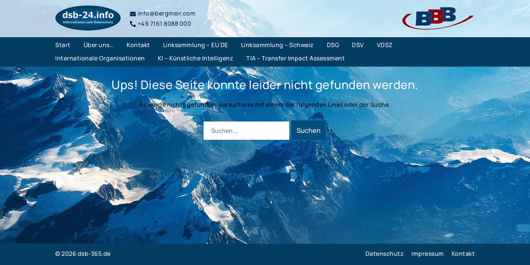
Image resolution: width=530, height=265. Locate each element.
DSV (358, 45)
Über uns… (99, 45)
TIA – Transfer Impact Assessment (295, 58)
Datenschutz (384, 254)
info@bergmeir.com (163, 13)
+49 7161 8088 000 (160, 24)
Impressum (427, 254)
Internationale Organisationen (100, 58)
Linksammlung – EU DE (195, 45)
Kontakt (138, 45)
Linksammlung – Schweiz (277, 45)
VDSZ (385, 45)
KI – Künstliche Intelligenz (196, 58)
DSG (333, 45)
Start (63, 45)
